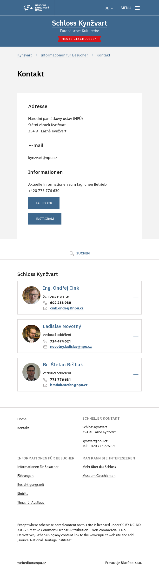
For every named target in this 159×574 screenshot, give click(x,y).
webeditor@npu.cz (31, 562)
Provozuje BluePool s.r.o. (123, 562)
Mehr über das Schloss (99, 467)
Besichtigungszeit (30, 484)
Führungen (25, 475)
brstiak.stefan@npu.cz (69, 385)
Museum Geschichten (98, 475)
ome (23, 419)
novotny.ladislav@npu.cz (71, 346)
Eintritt (22, 493)
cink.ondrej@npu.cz (67, 308)
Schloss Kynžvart (79, 23)
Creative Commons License (48, 530)
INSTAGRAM (46, 219)
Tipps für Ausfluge (31, 502)
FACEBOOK (45, 203)
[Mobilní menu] (131, 8)
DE (109, 8)
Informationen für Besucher (38, 467)
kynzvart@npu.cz (94, 441)
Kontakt (23, 428)
